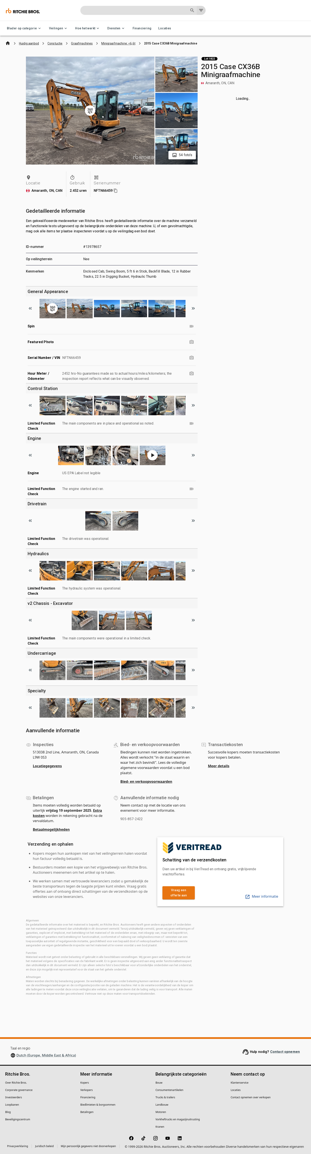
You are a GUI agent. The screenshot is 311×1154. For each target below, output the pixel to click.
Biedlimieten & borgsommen (97, 1104)
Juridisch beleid (44, 1146)
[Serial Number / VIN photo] (191, 357)
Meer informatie (261, 896)
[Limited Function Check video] (191, 423)
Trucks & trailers (165, 1097)
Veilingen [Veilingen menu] (58, 28)
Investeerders (13, 1097)
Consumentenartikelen (169, 1090)
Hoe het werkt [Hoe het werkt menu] (87, 28)
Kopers (84, 1082)
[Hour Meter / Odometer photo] (191, 373)
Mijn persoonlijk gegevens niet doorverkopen (88, 1146)
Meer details (218, 766)
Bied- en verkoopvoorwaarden (146, 781)
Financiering (142, 28)
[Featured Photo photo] (191, 342)
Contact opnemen (285, 1052)
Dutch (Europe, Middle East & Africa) (46, 1055)
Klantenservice (239, 1082)
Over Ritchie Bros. (16, 1082)
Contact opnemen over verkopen (251, 1097)
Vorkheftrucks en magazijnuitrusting (178, 1119)
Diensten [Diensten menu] (116, 28)
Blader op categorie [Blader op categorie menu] (24, 28)
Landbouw (162, 1104)
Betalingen (87, 1112)
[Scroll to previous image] (30, 308)
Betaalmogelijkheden (51, 829)
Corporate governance (18, 1090)
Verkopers (86, 1090)
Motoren (161, 1112)
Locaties (165, 28)
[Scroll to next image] (193, 308)
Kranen (160, 1127)
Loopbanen (12, 1104)
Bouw (159, 1082)
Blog (8, 1112)
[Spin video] (191, 326)
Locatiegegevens (47, 766)
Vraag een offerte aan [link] (178, 892)
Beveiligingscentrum (17, 1119)
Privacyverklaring (17, 1146)
